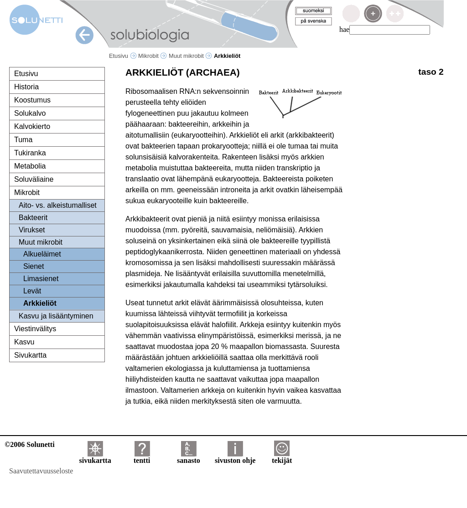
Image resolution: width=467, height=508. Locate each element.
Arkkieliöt (40, 303)
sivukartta (95, 457)
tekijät (282, 457)
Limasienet (40, 278)
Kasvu (24, 342)
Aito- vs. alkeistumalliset (58, 205)
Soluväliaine (33, 179)
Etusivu (123, 55)
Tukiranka (30, 153)
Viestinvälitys (35, 329)
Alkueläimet (42, 254)
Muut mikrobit (190, 55)
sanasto (188, 457)
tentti (142, 457)
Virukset (32, 230)
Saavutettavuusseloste (41, 471)
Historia (26, 87)
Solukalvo (30, 113)
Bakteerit (33, 217)
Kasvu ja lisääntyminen (56, 316)
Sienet (33, 266)
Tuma (23, 140)
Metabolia (30, 166)
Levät (32, 291)
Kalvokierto (32, 126)
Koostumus (32, 100)
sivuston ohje (235, 457)
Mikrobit (152, 55)
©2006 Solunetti (29, 444)
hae (344, 29)
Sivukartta (30, 355)
